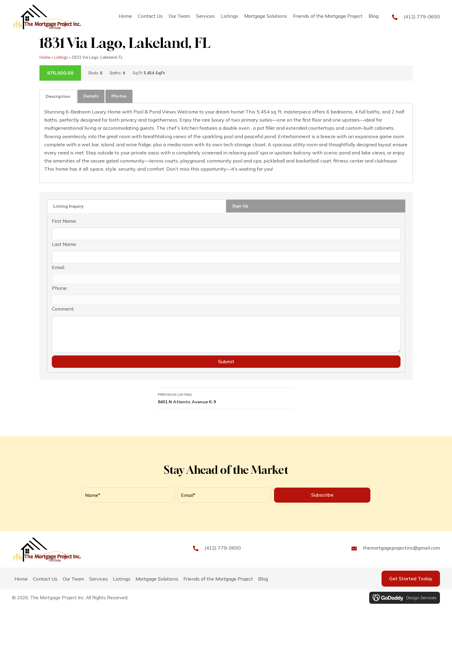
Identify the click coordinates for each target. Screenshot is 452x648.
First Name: (64, 220)
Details (90, 95)
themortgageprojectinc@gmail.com (401, 547)
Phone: (59, 287)
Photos (118, 95)
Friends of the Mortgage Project (218, 577)
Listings (61, 56)
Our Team (73, 577)
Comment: (63, 308)
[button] (322, 494)
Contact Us (45, 577)
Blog (263, 577)
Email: (58, 266)
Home (45, 56)
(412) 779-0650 (422, 16)
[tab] (57, 96)
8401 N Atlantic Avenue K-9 (226, 397)
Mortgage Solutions (157, 577)
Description (58, 95)
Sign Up (240, 205)
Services (98, 577)
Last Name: (64, 243)
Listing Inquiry (68, 205)
